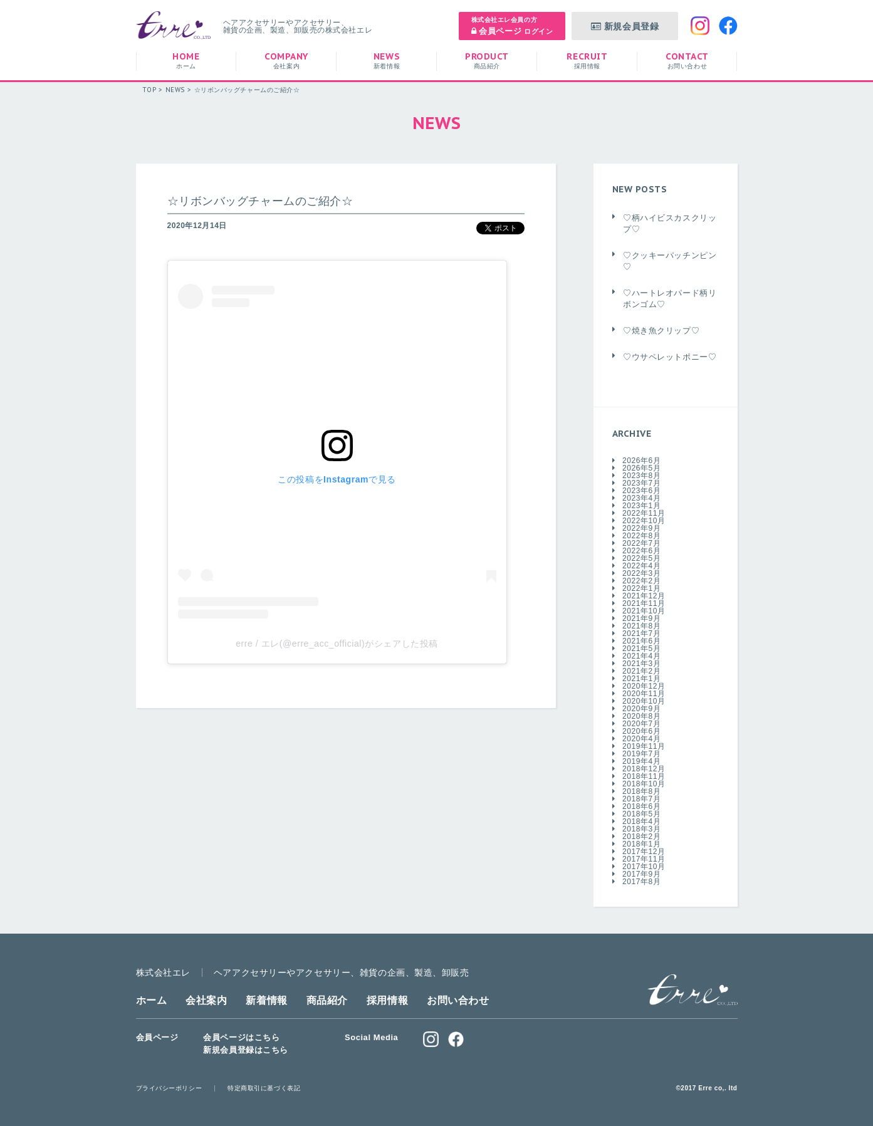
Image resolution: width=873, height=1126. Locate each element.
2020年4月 (641, 738)
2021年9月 (641, 618)
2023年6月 (641, 490)
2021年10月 (644, 611)
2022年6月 (641, 550)
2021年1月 (641, 678)
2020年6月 (641, 731)
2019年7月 (641, 753)
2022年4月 (641, 565)
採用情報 (387, 1000)
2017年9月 (641, 874)
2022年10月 (644, 520)
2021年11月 (644, 603)
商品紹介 (327, 1000)
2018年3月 (641, 829)
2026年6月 (641, 460)
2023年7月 (641, 483)
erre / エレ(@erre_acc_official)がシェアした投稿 (337, 644)
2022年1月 (641, 588)
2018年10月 (644, 783)
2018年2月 (641, 836)
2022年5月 (641, 558)
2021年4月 (641, 656)
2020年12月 (644, 686)
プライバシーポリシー (169, 1088)
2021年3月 (641, 663)
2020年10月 (644, 701)
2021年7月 (641, 633)
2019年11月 (644, 746)
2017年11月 (644, 859)
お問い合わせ (458, 1000)
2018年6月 (641, 806)
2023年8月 (641, 475)
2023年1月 (641, 505)
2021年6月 (641, 641)
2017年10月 (644, 866)
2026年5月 (641, 468)
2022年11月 (644, 513)
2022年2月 (641, 580)
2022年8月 (641, 535)
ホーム (151, 1000)
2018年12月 (644, 768)
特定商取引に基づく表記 (263, 1088)
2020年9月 (641, 708)
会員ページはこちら (241, 1037)
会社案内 (206, 1000)
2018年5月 (641, 814)
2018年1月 (641, 844)
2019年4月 (641, 761)
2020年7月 (641, 723)
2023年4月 (641, 498)
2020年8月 (641, 716)
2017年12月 (644, 851)
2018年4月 (641, 821)
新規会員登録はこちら (245, 1050)
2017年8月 (641, 881)
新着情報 (266, 1000)
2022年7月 (641, 543)
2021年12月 (644, 596)
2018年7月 (641, 799)
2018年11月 (644, 776)
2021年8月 (641, 626)
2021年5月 (641, 648)
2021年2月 (641, 671)
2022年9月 (641, 528)
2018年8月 (641, 791)
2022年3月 (641, 573)
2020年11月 (644, 693)
